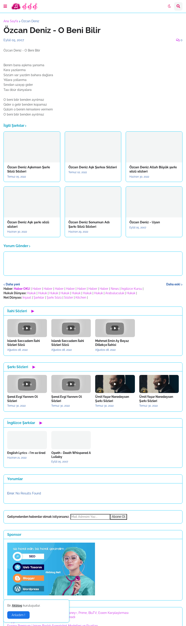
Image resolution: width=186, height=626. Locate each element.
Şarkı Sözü (54, 297)
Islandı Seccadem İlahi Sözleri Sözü (23, 343)
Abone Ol (118, 516)
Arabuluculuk (114, 293)
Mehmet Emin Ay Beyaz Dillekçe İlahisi (112, 343)
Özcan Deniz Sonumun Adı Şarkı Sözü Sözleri (89, 224)
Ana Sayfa (11, 21)
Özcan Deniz (30, 21)
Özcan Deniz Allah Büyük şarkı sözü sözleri (153, 169)
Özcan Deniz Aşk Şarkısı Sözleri (92, 167)
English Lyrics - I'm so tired (26, 453)
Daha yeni (13, 284)
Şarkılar (39, 297)
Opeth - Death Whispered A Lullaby (71, 455)
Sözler (68, 297)
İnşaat (27, 297)
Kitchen (80, 297)
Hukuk (31, 293)
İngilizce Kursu (131, 288)
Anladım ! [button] (18, 615)
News (115, 288)
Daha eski (173, 284)
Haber (36, 288)
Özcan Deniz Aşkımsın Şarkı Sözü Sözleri (28, 169)
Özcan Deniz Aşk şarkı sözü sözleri (28, 224)
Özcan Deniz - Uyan (144, 222)
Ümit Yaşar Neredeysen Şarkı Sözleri (112, 398)
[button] (5, 6)
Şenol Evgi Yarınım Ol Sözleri (22, 398)
